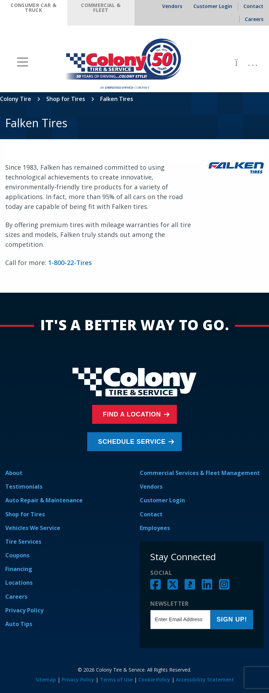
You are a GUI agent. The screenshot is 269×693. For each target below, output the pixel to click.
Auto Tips (18, 624)
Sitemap (45, 679)
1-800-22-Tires (70, 262)
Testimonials (23, 486)
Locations (19, 582)
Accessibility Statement (205, 679)
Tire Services (23, 541)
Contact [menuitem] (253, 6)
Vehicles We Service (32, 528)
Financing (18, 569)
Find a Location (133, 414)
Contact (151, 514)
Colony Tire (15, 99)
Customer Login (162, 500)
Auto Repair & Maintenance (44, 500)
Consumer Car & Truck (33, 7)
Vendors (151, 486)
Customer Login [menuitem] (212, 6)
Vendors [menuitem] (172, 6)
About (13, 473)
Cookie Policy (154, 679)
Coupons (17, 555)
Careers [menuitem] (254, 19)
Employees (155, 528)
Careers (16, 596)
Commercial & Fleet (100, 7)
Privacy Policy (24, 610)
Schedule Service (133, 441)
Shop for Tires (65, 99)
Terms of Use (116, 679)
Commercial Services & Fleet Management (200, 473)
